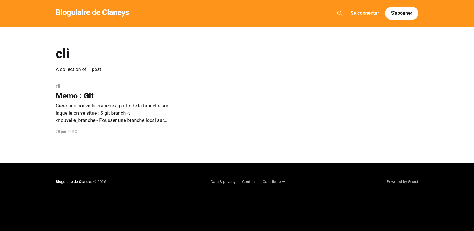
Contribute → (273, 181)
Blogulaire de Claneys (92, 12)
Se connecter (365, 13)
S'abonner (401, 13)
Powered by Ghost (402, 181)
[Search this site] (340, 13)
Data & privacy (222, 181)
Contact (249, 181)
